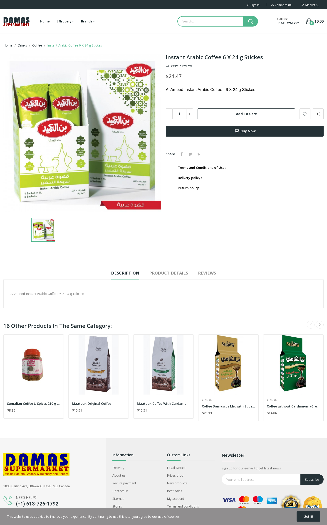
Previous (311, 325)
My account (175, 498)
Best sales (174, 491)
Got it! (308, 516)
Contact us (120, 491)
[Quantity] (179, 113)
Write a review (181, 66)
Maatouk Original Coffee (91, 403)
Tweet (190, 154)
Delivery (118, 468)
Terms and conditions (183, 506)
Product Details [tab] (168, 273)
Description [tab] (125, 273)
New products (177, 483)
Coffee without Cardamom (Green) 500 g (293, 406)
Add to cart (246, 113)
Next (320, 325)
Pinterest (199, 154)
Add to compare (318, 114)
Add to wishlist (305, 114)
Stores (117, 506)
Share (181, 154)
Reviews (207, 273)
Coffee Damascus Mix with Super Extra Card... (228, 406)
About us (119, 475)
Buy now (245, 131)
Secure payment (124, 483)
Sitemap (118, 498)
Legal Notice (176, 468)
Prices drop (175, 475)
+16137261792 (288, 23)
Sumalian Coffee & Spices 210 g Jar (33, 403)
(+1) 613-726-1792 (37, 504)
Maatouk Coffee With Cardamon (162, 403)
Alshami (207, 400)
